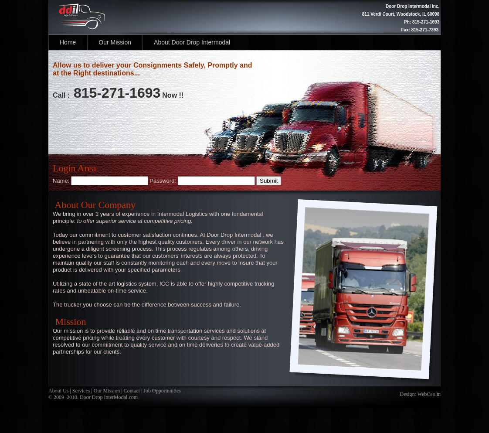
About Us (58, 391)
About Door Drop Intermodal (192, 42)
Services (81, 391)
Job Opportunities (161, 391)
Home (68, 42)
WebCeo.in (429, 394)
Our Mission (114, 42)
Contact (131, 391)
